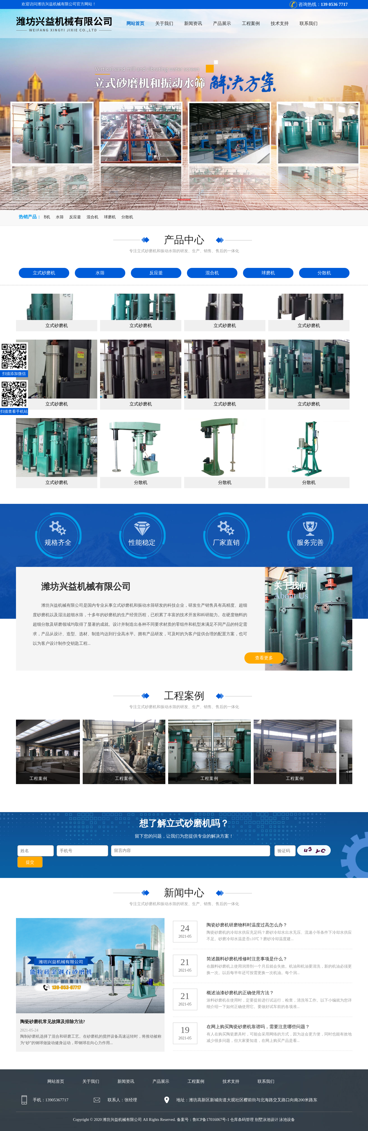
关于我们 (164, 23)
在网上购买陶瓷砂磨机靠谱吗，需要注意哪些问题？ (258, 1026)
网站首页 (135, 23)
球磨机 (111, 217)
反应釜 (76, 217)
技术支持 (280, 23)
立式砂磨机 (42, 217)
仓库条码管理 (242, 1120)
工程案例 (251, 23)
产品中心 (184, 239)
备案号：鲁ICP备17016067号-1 (203, 1120)
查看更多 (264, 657)
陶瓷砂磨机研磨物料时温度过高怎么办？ (247, 925)
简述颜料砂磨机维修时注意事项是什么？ (247, 958)
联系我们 (309, 23)
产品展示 (222, 23)
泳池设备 (287, 1120)
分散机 (129, 217)
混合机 (94, 217)
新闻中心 (184, 892)
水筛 (61, 217)
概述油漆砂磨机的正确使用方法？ (240, 992)
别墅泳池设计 (266, 1120)
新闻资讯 (193, 23)
